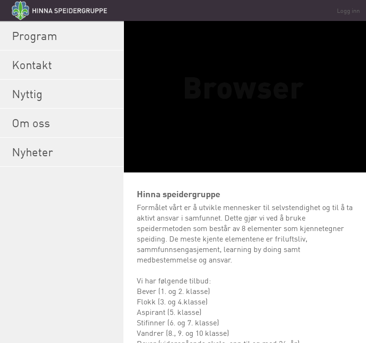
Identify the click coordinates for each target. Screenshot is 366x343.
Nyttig (65, 94)
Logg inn (348, 10)
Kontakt (65, 65)
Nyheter (65, 152)
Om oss (65, 123)
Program (65, 36)
